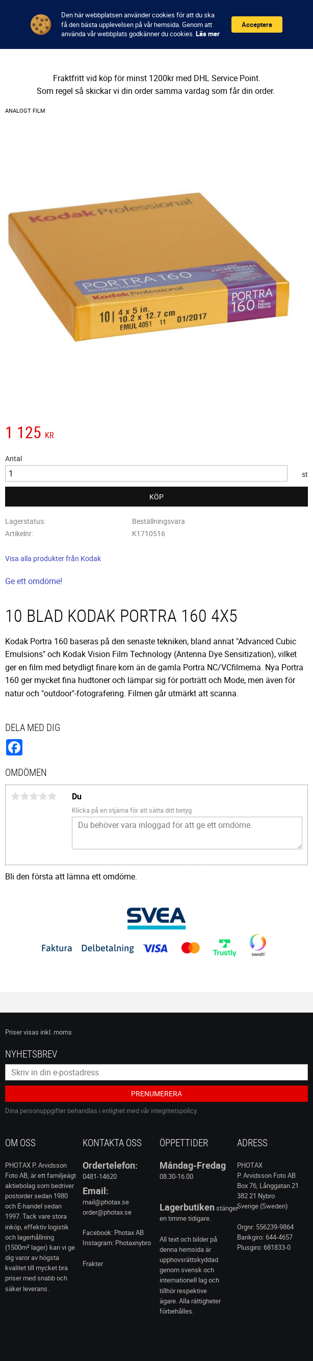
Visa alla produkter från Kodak (53, 558)
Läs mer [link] (208, 33)
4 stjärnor (42, 796)
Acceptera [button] (257, 24)
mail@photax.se (106, 1201)
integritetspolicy (173, 1110)
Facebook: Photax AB (113, 1232)
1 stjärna (15, 796)
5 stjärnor (52, 796)
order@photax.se (107, 1212)
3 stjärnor (33, 796)
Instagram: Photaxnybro (117, 1242)
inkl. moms (56, 1032)
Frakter (93, 1263)
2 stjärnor (24, 796)
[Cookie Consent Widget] (156, 24)
